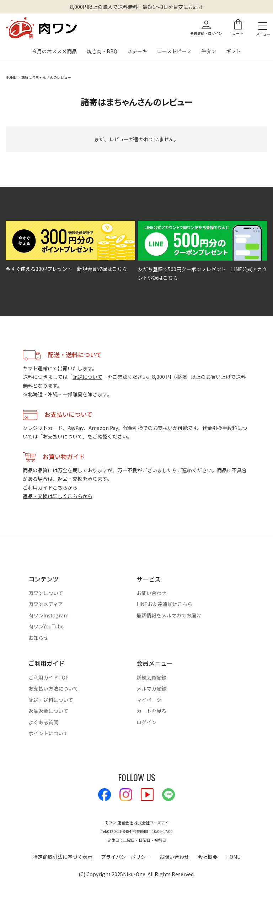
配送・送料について (50, 699)
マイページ (148, 699)
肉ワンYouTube (46, 626)
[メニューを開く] (262, 25)
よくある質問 (43, 722)
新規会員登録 (151, 677)
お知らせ (38, 637)
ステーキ (137, 51)
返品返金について (48, 710)
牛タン (208, 51)
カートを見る (151, 710)
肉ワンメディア (45, 603)
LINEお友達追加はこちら (164, 603)
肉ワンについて (45, 592)
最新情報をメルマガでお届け (168, 615)
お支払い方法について (53, 688)
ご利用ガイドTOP (48, 677)
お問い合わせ (151, 592)
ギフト (233, 51)
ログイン (146, 722)
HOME (11, 77)
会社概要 (208, 856)
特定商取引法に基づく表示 (62, 856)
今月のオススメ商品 (54, 51)
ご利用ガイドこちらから (50, 487)
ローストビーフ (174, 51)
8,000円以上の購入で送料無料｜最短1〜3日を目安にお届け (136, 6)
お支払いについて (62, 436)
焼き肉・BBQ (102, 51)
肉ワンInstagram (48, 615)
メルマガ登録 (151, 688)
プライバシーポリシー (126, 856)
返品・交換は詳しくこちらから (57, 496)
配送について (87, 376)
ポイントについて (48, 733)
